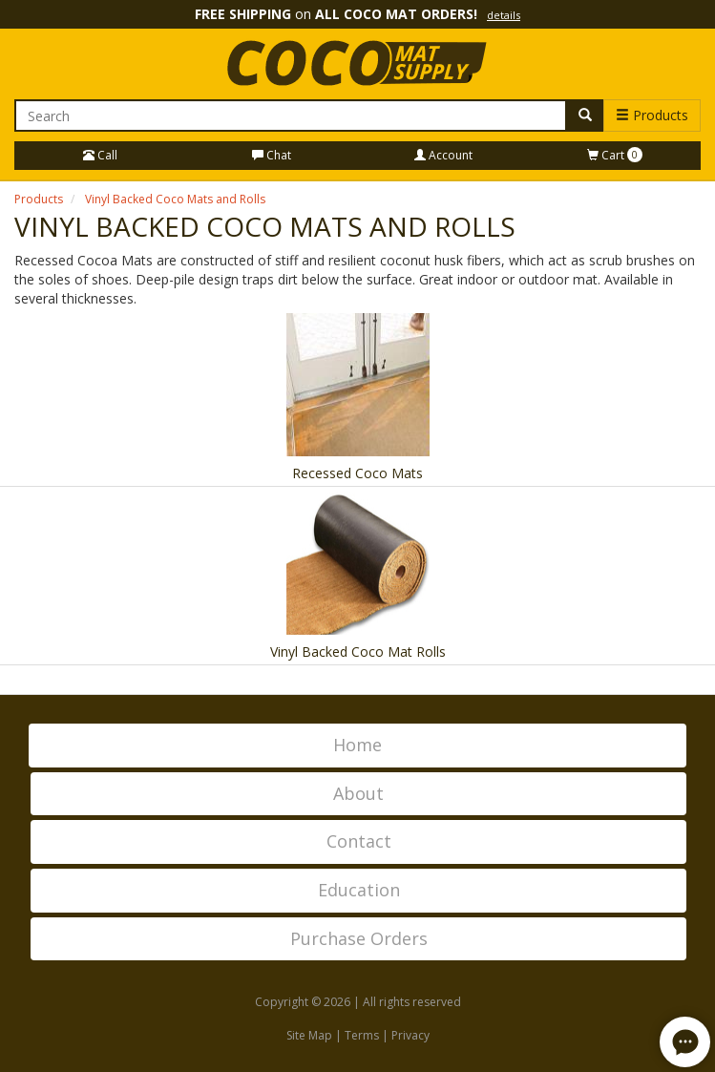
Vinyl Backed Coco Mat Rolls (358, 651)
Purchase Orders (359, 938)
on (357, 14)
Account (443, 155)
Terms (362, 1035)
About (358, 793)
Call (100, 155)
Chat (271, 155)
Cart (614, 155)
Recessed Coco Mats (357, 473)
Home (357, 744)
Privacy (410, 1035)
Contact (358, 841)
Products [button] (652, 115)
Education (359, 889)
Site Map (309, 1035)
